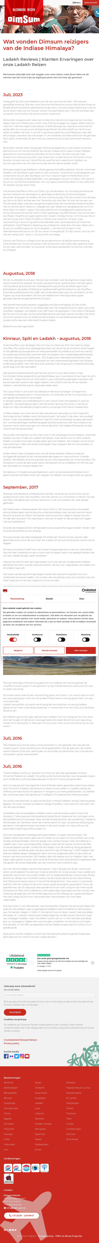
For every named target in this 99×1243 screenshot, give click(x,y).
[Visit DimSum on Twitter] (15, 1230)
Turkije (69, 1124)
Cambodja (9, 1103)
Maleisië (39, 1118)
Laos (37, 1108)
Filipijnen (9, 1129)
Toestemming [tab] (17, 599)
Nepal (38, 1139)
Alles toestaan (80, 650)
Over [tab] (81, 599)
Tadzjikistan (72, 1103)
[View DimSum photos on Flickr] (11, 1056)
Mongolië (40, 1129)
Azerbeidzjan (11, 1088)
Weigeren (18, 650)
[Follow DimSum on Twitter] (17, 1056)
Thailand (71, 1113)
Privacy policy (11, 1043)
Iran (6, 1149)
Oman (38, 1149)
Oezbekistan (42, 1144)
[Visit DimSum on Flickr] (13, 1230)
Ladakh (39, 1103)
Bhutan (8, 1098)
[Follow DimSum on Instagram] (22, 1056)
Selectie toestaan (49, 650)
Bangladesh (10, 1093)
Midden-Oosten (43, 1124)
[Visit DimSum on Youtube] (10, 1230)
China (7, 1113)
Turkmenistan (73, 1129)
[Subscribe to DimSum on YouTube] (27, 1056)
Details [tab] (49, 599)
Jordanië (39, 1088)
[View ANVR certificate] (26, 1167)
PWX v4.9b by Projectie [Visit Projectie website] (69, 1236)
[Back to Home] (24, 13)
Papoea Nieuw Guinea (78, 1088)
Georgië (8, 1134)
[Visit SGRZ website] (17, 1167)
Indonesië (9, 1144)
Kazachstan (41, 1093)
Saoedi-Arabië (73, 1093)
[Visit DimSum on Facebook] (6, 1056)
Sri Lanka (71, 1098)
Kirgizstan (40, 1098)
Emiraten (9, 1124)
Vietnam (70, 1134)
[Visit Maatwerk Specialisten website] (9, 1177)
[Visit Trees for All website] (44, 1167)
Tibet (69, 1118)
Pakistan (71, 1082)
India (6, 1139)
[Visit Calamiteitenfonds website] (35, 1167)
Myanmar (40, 1134)
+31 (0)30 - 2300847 (21, 1215)
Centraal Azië (11, 1108)
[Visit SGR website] (8, 1167)
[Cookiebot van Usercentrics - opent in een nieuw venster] (84, 591)
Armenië (8, 1082)
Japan (38, 1082)
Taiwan (70, 1108)
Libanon (39, 1113)
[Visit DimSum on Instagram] (8, 1230)
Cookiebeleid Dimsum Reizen (20, 1040)
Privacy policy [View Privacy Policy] (46, 1236)
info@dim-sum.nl (15, 1208)
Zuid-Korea (72, 1139)
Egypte (8, 1118)
